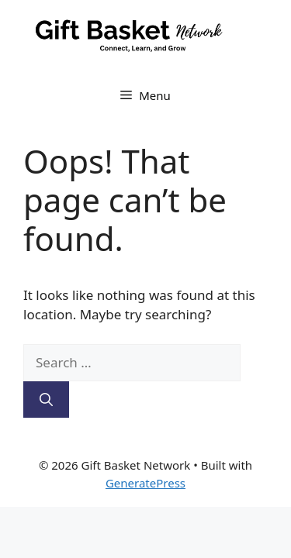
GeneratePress (145, 483)
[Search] (46, 399)
